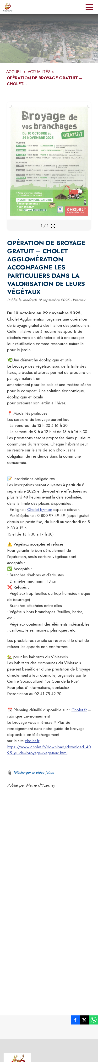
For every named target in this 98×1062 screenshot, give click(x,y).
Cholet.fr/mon (39, 509)
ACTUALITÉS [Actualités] (39, 72)
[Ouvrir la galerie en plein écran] (53, 225)
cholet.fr (32, 741)
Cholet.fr (79, 710)
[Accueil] (7, 7)
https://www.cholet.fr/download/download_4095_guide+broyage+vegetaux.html (49, 750)
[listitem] (75, 1020)
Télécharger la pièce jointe (33, 772)
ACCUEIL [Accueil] (14, 72)
